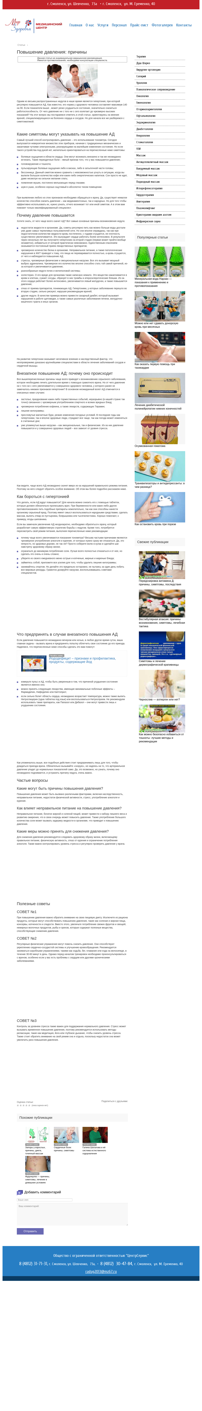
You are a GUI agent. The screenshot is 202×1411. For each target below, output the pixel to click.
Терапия (141, 56)
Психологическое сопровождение (155, 89)
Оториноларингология (149, 109)
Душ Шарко (143, 63)
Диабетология (144, 129)
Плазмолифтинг (145, 208)
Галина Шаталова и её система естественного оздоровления (94, 1150)
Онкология (142, 96)
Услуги (102, 25)
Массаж (141, 155)
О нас (90, 25)
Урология (141, 83)
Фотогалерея (162, 25)
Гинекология (143, 102)
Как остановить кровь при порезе (155, 524)
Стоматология (144, 142)
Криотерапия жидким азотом (153, 215)
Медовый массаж (146, 175)
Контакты (184, 25)
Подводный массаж (148, 182)
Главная (75, 25)
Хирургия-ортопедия (148, 69)
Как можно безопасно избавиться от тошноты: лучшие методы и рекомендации (161, 738)
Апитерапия (143, 201)
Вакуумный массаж (148, 168)
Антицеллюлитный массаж (152, 162)
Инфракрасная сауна (148, 221)
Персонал (119, 25)
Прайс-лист (139, 25)
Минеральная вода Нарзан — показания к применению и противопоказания (153, 282)
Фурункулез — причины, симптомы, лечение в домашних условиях (37, 1179)
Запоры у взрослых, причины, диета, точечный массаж (35, 1150)
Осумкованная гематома (150, 446)
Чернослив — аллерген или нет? (159, 699)
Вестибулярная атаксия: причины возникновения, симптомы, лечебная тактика (162, 623)
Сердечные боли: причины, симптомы (64, 1149)
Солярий (141, 76)
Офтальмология (145, 116)
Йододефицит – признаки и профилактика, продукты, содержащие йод (82, 660)
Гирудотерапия (145, 195)
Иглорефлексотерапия (149, 188)
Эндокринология (145, 122)
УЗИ (138, 149)
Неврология (143, 135)
